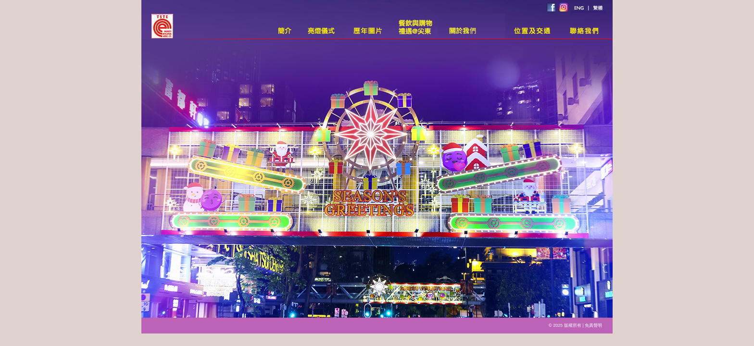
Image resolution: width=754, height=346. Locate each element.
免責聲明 (593, 325)
